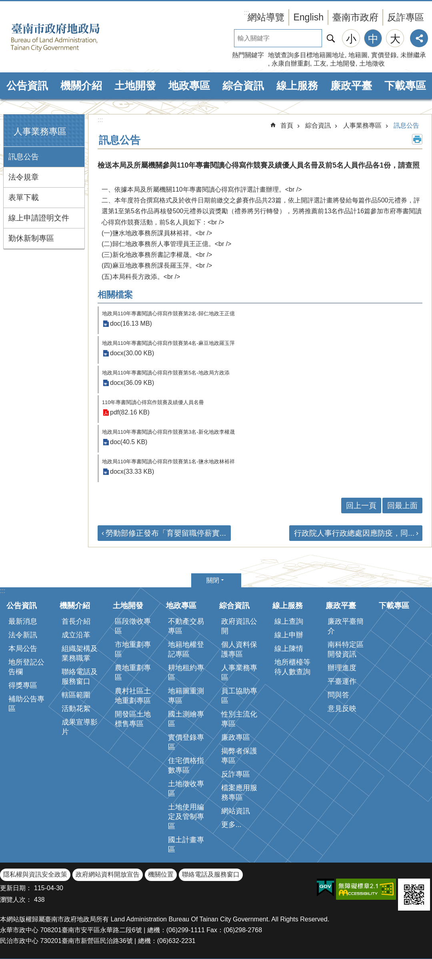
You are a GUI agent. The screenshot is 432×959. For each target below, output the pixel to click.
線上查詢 (288, 621)
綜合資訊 (243, 85)
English (308, 17)
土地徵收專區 (186, 788)
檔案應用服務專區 (239, 792)
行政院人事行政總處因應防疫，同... (354, 533)
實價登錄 (384, 55)
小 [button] (351, 38)
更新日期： (16, 888)
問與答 (338, 695)
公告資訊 (27, 85)
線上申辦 (288, 635)
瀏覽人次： (16, 899)
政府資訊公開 (239, 626)
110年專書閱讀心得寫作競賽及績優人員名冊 (153, 402)
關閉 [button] (212, 580)
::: (2, 117)
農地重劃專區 (133, 672)
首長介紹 (76, 621)
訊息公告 (23, 156)
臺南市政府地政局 (68, 37)
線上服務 (297, 85)
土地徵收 (372, 63)
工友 (320, 63)
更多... (231, 825)
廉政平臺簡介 (346, 626)
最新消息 (22, 621)
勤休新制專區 (31, 238)
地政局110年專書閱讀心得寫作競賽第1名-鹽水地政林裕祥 (168, 461)
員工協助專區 (239, 696)
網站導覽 (266, 17)
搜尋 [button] (331, 38)
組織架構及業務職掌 (80, 653)
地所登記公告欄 (26, 667)
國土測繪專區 (186, 719)
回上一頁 (361, 505)
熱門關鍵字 (248, 55)
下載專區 (405, 85)
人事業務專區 (40, 131)
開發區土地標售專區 (133, 719)
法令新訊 (22, 635)
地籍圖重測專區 (186, 696)
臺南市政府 (355, 17)
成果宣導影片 (80, 727)
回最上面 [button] (402, 505)
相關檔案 (115, 295)
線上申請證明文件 (38, 218)
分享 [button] (419, 38)
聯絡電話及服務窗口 (80, 676)
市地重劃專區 (133, 649)
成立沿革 (76, 635)
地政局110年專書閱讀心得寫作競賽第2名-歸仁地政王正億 (168, 313)
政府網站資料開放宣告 (108, 874)
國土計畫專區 (186, 844)
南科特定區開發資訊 (346, 649)
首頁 (286, 125)
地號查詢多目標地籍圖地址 (306, 55)
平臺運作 (342, 681)
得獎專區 (22, 685)
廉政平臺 (351, 85)
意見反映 (342, 709)
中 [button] (373, 38)
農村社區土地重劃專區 (133, 696)
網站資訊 (235, 811)
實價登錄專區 (186, 742)
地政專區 (189, 85)
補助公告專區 (26, 704)
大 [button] (395, 38)
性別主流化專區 (239, 719)
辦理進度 (342, 668)
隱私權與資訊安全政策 (35, 874)
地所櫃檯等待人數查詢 (292, 667)
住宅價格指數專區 (186, 765)
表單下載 (23, 197)
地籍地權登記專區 (186, 649)
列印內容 (417, 139)
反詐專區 (405, 17)
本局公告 (22, 649)
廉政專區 (235, 737)
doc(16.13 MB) (131, 323)
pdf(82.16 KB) (130, 412)
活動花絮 (76, 709)
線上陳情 (288, 649)
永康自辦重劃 (291, 63)
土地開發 (343, 63)
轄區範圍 (76, 695)
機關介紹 (81, 85)
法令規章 (23, 177)
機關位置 (161, 874)
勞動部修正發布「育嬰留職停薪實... (166, 533)
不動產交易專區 (186, 626)
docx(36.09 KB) (132, 383)
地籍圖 (358, 55)
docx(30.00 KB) (132, 353)
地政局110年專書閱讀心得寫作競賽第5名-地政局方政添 (166, 373)
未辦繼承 (413, 55)
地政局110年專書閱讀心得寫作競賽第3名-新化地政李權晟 (168, 432)
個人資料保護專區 (239, 649)
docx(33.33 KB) (132, 471)
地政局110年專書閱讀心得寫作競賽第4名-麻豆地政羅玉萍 (168, 343)
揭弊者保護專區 (239, 756)
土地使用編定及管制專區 (186, 816)
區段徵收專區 (133, 626)
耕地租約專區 (186, 672)
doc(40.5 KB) (128, 442)
